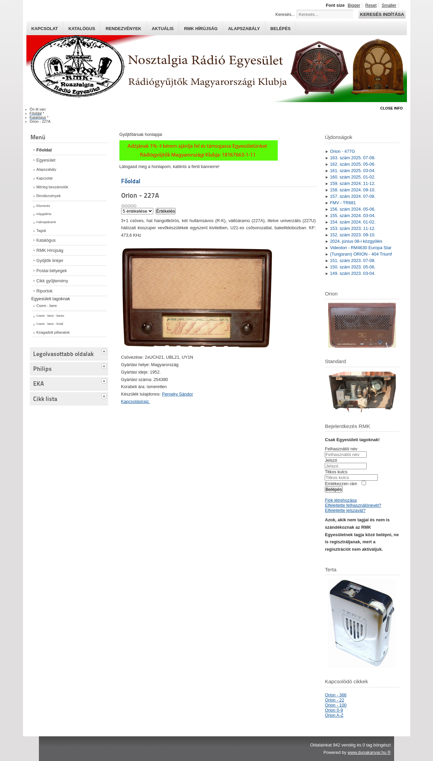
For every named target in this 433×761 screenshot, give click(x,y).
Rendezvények (123, 28)
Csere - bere (47, 306)
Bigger (354, 5)
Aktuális (163, 28)
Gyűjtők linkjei (50, 260)
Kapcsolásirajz (135, 401)
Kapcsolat (44, 28)
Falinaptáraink (46, 222)
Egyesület (46, 160)
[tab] (104, 350)
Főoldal (44, 149)
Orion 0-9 (334, 710)
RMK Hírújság (50, 250)
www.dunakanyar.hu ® (369, 752)
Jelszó (331, 460)
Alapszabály (244, 28)
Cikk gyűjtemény (52, 280)
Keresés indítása (382, 14)
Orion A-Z (334, 715)
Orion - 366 (335, 694)
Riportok (45, 290)
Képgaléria (44, 214)
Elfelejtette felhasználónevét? (353, 505)
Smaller (389, 5)
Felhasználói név (341, 448)
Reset (371, 5)
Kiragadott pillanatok (53, 332)
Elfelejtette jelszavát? (345, 510)
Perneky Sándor (177, 394)
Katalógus (81, 28)
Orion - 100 (335, 705)
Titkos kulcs (336, 471)
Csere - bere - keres (50, 315)
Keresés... (285, 14)
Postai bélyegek (52, 270)
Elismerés (43, 206)
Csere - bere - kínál (50, 324)
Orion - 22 (334, 700)
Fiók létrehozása (341, 500)
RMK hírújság (201, 28)
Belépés (280, 28)
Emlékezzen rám (341, 483)
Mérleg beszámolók (52, 187)
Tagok (41, 231)
